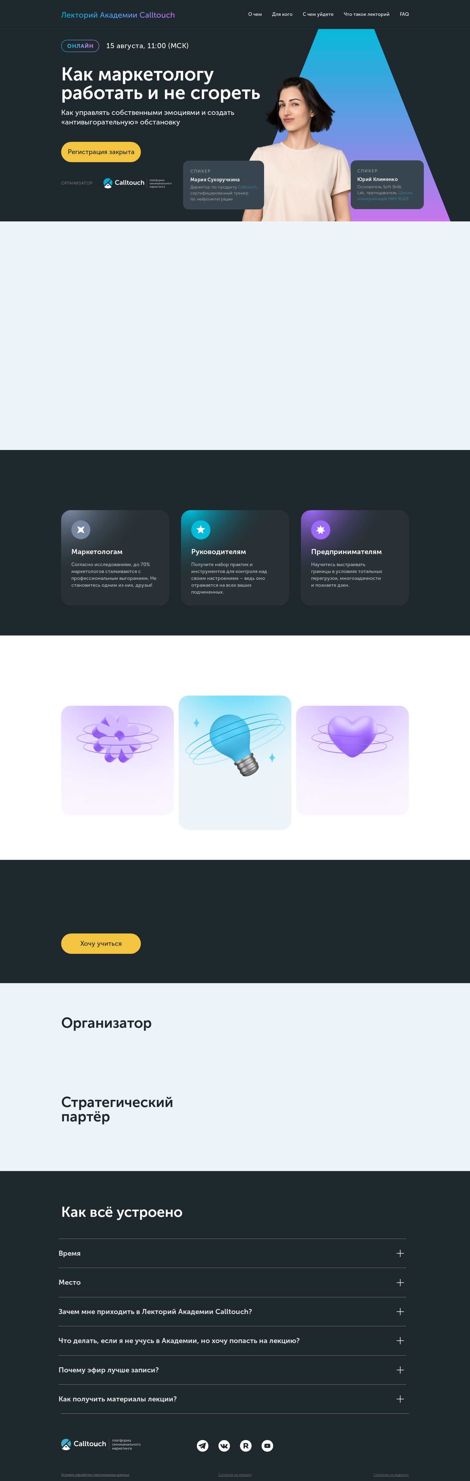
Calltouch (247, 187)
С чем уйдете (318, 14)
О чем (255, 14)
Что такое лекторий (367, 14)
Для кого (282, 14)
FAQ (404, 14)
